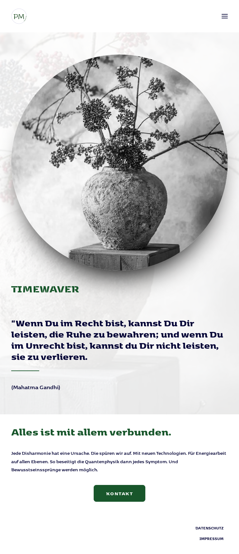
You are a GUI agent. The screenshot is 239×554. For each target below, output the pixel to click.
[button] (224, 16)
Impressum (211, 538)
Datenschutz (209, 527)
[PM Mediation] (19, 16)
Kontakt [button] (119, 493)
